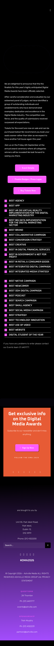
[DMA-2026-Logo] (10, 3)
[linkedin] (40, 472)
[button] (27, 200)
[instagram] (24, 472)
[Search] (48, 545)
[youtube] (35, 472)
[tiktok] (30, 554)
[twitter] (19, 472)
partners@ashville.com (27, 632)
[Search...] (24, 545)
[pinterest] (29, 472)
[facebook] (13, 472)
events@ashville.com (27, 607)
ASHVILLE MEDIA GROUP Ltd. (28, 577)
